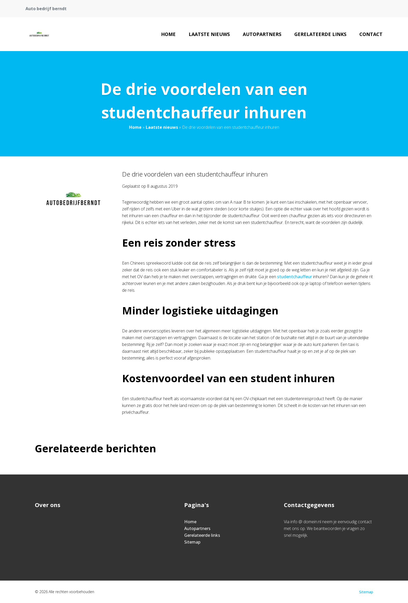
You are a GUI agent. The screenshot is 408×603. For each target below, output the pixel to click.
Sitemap (192, 542)
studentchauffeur (294, 276)
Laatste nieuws (209, 34)
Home (168, 34)
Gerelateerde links (320, 34)
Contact (370, 34)
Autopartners (262, 34)
